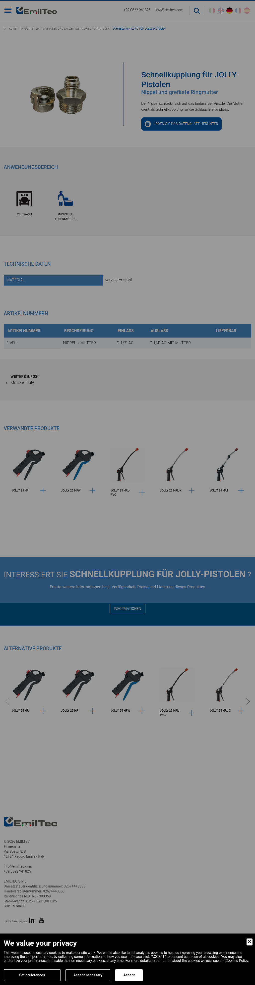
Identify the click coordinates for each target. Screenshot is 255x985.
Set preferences (32, 975)
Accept (129, 975)
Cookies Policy (237, 961)
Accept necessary (88, 975)
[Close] (250, 941)
